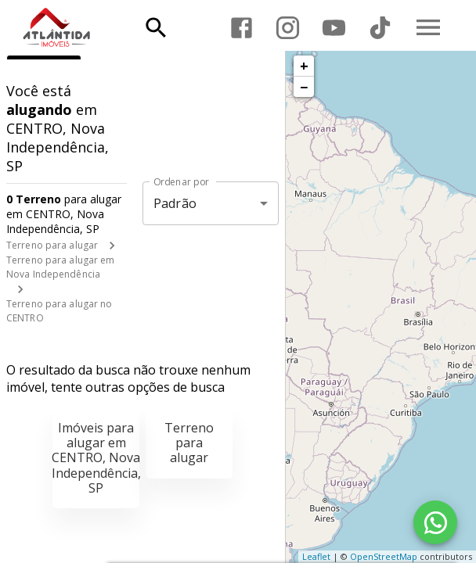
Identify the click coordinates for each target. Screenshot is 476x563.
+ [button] (304, 65)
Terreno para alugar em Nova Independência (60, 267)
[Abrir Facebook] (241, 27)
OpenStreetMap (383, 556)
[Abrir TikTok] (380, 27)
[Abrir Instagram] (287, 27)
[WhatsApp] (435, 522)
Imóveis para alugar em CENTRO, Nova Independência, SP (96, 458)
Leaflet (316, 556)
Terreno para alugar (52, 245)
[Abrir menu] (428, 27)
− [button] (304, 86)
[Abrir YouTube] (334, 27)
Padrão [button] (175, 203)
